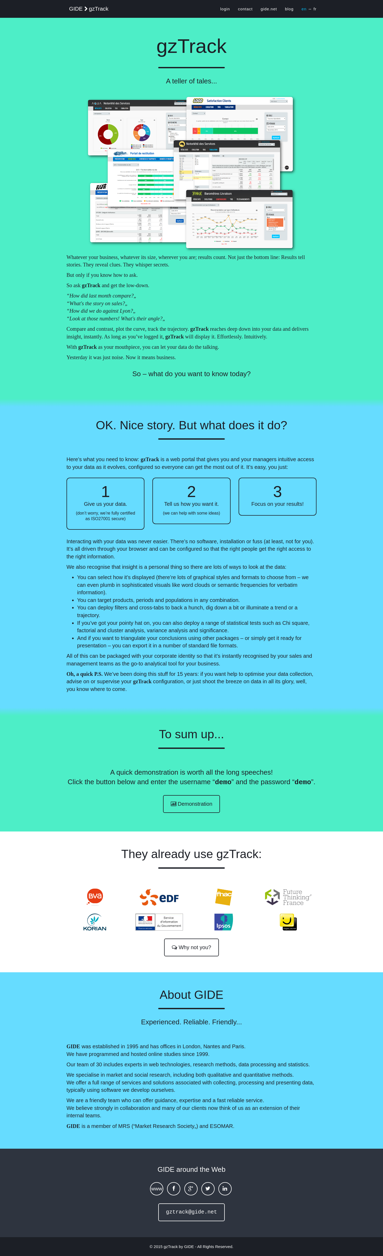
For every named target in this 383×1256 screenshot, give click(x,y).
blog (289, 11)
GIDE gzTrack (94, 11)
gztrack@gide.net (191, 1211)
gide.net (269, 11)
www (156, 1188)
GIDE (189, 1246)
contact (245, 11)
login (225, 11)
